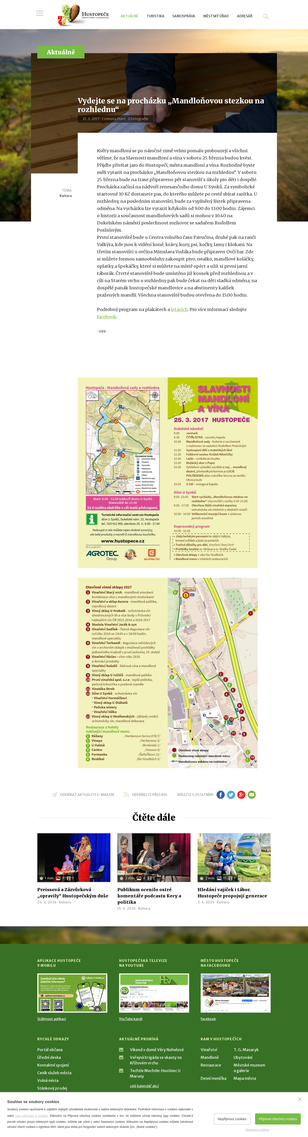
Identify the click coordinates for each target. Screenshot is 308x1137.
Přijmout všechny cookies (278, 1119)
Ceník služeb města (54, 1072)
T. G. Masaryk (246, 1049)
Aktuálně (129, 16)
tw (231, 795)
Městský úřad (216, 16)
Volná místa (47, 1080)
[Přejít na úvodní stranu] (83, 15)
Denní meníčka (213, 1078)
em (251, 795)
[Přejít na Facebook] (236, 993)
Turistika (155, 16)
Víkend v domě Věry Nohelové (157, 1049)
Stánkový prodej (52, 1088)
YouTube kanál (130, 1019)
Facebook (208, 1019)
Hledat (266, 16)
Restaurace (211, 1065)
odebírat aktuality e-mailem (87, 795)
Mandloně (210, 1057)
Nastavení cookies (257, 1129)
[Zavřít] (299, 1099)
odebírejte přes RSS (149, 795)
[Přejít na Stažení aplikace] (72, 993)
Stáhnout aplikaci (51, 1019)
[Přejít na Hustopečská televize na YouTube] (154, 993)
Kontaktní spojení (53, 1065)
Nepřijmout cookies (232, 1119)
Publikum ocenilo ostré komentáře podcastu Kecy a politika (149, 896)
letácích (179, 309)
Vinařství (209, 1049)
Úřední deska (49, 1057)
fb (221, 795)
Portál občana (50, 1049)
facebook (106, 316)
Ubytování (243, 1057)
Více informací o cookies (31, 1116)
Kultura (66, 196)
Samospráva (183, 16)
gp (241, 795)
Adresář (244, 16)
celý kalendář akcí (144, 1086)
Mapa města (245, 1078)
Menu (41, 15)
